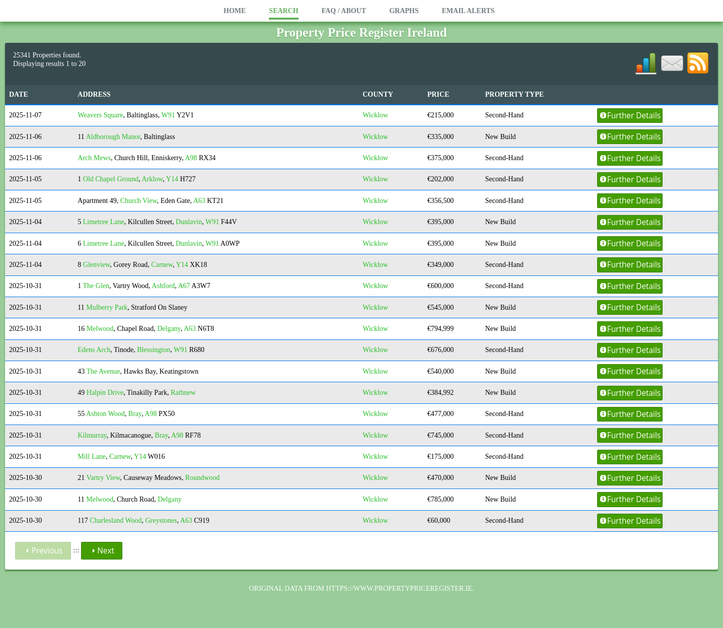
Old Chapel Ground (110, 179)
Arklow (152, 179)
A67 (184, 286)
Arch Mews (94, 158)
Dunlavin (189, 222)
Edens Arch (94, 350)
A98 (191, 158)
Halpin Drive (105, 392)
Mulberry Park (106, 307)
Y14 (172, 179)
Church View (138, 200)
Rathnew (183, 392)
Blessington (153, 350)
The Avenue (103, 371)
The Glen (96, 286)
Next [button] (101, 550)
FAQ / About (344, 11)
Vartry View (103, 477)
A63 (199, 200)
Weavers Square (100, 115)
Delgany (169, 328)
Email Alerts (468, 11)
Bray (134, 413)
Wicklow (375, 115)
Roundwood (202, 477)
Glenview (96, 264)
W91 (168, 115)
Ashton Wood (105, 413)
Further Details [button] (630, 115)
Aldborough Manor (113, 137)
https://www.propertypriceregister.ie (399, 588)
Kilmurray (92, 435)
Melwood (100, 328)
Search (283, 11)
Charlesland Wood (115, 520)
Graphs (403, 11)
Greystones (161, 520)
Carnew (162, 264)
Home (235, 11)
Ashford (163, 286)
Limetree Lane (103, 222)
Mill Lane (92, 456)
